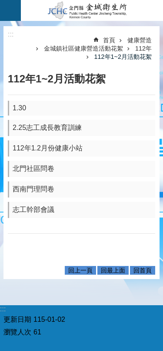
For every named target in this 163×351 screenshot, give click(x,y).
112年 (143, 48)
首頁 (109, 40)
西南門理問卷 (33, 189)
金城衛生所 (92, 10)
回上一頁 (80, 270)
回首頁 (142, 270)
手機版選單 (10, 10)
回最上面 (113, 270)
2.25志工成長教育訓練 (47, 127)
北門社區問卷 (33, 168)
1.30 (19, 108)
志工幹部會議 (33, 209)
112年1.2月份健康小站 (48, 148)
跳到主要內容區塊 (4, 4)
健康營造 (139, 40)
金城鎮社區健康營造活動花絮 (83, 48)
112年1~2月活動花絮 (123, 56)
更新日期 (17, 319)
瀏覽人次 (17, 332)
